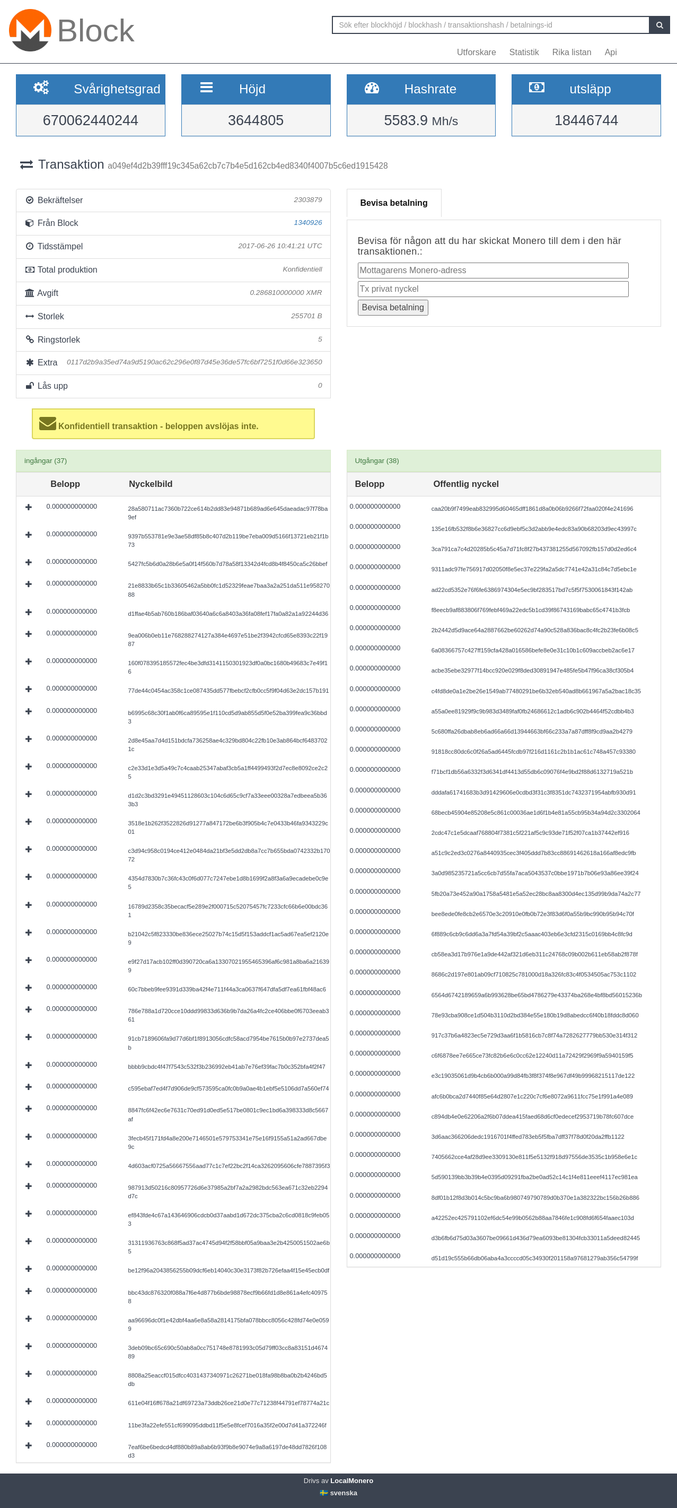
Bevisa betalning (394, 202)
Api (611, 52)
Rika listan (572, 52)
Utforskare (476, 52)
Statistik (524, 52)
